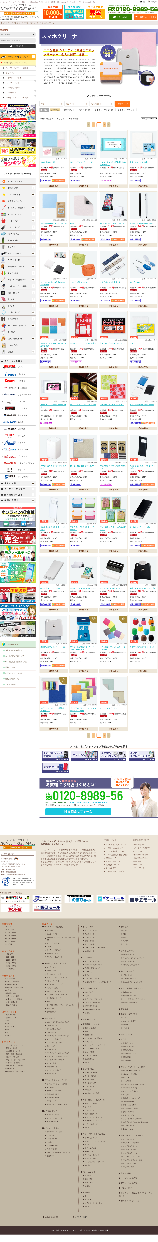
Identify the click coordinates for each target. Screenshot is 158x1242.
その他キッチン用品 (92, 1101)
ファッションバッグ (54, 1077)
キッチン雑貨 (89, 1087)
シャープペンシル (53, 951)
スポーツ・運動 (90, 1166)
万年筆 (49, 954)
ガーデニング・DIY (91, 1159)
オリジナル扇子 (128, 1174)
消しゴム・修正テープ (54, 964)
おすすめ (55, 117)
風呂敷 (125, 948)
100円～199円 (11, 940)
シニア (8, 1040)
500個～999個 (11, 973)
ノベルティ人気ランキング (116, 852)
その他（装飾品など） (131, 1010)
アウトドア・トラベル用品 (94, 1141)
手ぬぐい (126, 945)
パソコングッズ (50, 1118)
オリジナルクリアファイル (132, 1164)
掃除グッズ (89, 1039)
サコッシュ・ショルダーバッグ (58, 1064)
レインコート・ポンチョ (93, 1210)
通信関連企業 (11, 1001)
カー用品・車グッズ (92, 1162)
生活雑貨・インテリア (92, 1032)
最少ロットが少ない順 (104, 117)
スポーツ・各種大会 (13, 1070)
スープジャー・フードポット (95, 955)
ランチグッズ (89, 1094)
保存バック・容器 (91, 1080)
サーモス (14, 443)
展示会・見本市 (11, 1055)
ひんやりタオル (128, 962)
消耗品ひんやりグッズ (131, 972)
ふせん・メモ (51, 974)
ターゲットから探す (129, 1186)
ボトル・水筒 (88, 934)
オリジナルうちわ (129, 1171)
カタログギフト (127, 1042)
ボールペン (51, 938)
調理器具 (88, 1097)
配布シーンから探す (129, 1191)
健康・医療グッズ (91, 1121)
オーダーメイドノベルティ (132, 1143)
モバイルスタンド (13, 90)
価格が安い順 (68, 117)
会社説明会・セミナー (14, 1058)
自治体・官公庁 (11, 1012)
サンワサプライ (17, 484)
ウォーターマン (17, 402)
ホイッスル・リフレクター (94, 1006)
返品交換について (12, 686)
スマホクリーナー (13, 95)
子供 (7, 1037)
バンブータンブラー (92, 986)
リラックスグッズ (91, 1131)
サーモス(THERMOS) (130, 1116)
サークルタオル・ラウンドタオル (58, 1160)
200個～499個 (11, 970)
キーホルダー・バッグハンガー (96, 1053)
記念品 (123, 1047)
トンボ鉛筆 (15, 395)
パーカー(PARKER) (130, 1095)
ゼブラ (13, 374)
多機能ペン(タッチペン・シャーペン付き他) (61, 946)
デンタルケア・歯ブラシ (93, 1125)
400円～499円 (11, 949)
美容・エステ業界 (12, 1004)
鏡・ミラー (89, 1114)
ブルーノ (14, 477)
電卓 (48, 1009)
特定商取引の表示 (141, 865)
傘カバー (88, 1207)
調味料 (125, 1032)
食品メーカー (11, 998)
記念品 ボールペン (129, 1061)
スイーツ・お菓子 (129, 1028)
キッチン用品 (88, 1076)
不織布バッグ (51, 1040)
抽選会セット (128, 1000)
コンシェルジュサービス (115, 879)
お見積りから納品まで (13, 658)
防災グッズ (89, 1003)
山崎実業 (14, 436)
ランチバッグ (51, 1057)
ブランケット (128, 982)
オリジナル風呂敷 (129, 1157)
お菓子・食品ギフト (129, 1021)
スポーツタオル (52, 1156)
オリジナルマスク (129, 1147)
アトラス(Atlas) (128, 1119)
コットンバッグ (52, 1033)
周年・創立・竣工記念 (14, 1061)
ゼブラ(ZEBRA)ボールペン (132, 1078)
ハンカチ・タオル (51, 1136)
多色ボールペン (52, 941)
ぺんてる (14, 388)
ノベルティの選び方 (142, 856)
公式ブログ (138, 872)
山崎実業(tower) (128, 1109)
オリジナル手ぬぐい (130, 1153)
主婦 (7, 1031)
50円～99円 (10, 937)
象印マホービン (17, 457)
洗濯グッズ (89, 1042)
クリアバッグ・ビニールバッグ (58, 1060)
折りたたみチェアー (92, 1145)
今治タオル (51, 1163)
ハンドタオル (51, 1143)
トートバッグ (49, 1026)
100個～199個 (11, 967)
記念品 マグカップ (129, 1054)
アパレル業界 (11, 986)
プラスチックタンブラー (93, 972)
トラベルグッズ (90, 1155)
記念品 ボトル (128, 1057)
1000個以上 (10, 976)
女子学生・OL (11, 1025)
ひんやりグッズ (127, 958)
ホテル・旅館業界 (12, 989)
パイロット (15, 381)
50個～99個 (10, 964)
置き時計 (88, 1183)
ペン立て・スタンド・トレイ (57, 985)
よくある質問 (10, 692)
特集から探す (126, 1195)
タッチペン (10, 80)
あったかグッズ (127, 979)
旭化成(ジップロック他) (131, 1106)
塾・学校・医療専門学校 (15, 995)
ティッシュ (89, 1049)
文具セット (51, 1016)
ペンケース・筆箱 (53, 988)
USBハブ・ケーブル (54, 1122)
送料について (10, 675)
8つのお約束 (139, 852)
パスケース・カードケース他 (57, 1002)
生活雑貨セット (90, 1066)
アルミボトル (89, 941)
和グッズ (124, 934)
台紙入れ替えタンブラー (93, 976)
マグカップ (89, 979)
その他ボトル (89, 958)
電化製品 (124, 1017)
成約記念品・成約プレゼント (16, 1079)
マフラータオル (52, 1153)
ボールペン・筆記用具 (53, 934)
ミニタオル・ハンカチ (54, 1139)
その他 (87, 1020)
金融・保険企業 (11, 1009)
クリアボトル (89, 945)
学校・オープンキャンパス (15, 1067)
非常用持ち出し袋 (91, 1013)
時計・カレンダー (90, 1179)
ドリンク (126, 1035)
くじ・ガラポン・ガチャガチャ (134, 1006)
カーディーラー (11, 992)
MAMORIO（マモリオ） (93, 1017)
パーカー (14, 409)
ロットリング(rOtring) (131, 1099)
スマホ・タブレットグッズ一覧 (15, 70)
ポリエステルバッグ (54, 1036)
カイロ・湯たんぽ (129, 986)
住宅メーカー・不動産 (14, 1007)
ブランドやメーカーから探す (133, 1074)
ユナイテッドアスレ (18, 470)
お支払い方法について (13, 681)
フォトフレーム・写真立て (94, 1046)
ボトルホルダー (90, 952)
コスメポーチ (89, 1118)
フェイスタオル (52, 1146)
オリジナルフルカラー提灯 (132, 1167)
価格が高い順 (84, 117)
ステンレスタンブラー (93, 969)
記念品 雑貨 (127, 1068)
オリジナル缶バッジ (130, 1160)
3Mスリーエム (128, 1136)
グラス (87, 982)
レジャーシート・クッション (95, 1149)
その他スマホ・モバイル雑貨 (17, 105)
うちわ (125, 938)
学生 (7, 1028)
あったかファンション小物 (132, 989)
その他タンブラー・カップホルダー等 (98, 989)
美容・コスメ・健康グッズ (94, 1107)
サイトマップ (139, 876)
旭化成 (13, 429)
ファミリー (10, 1034)
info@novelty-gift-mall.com (92, 810)
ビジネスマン (11, 1022)
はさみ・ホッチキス (54, 999)
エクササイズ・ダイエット (94, 1128)
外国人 (8, 1043)
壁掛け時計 (89, 1186)
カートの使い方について (14, 663)
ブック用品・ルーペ (54, 1005)
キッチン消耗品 (90, 1083)
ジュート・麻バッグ (54, 1047)
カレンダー (89, 1190)
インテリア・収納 (91, 1063)
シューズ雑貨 (89, 1059)
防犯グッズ (89, 1000)
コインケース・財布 (92, 1056)
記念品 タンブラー (129, 1051)
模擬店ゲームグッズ (130, 1003)
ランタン (88, 1152)
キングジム (15, 422)
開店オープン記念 (12, 1064)
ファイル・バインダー (54, 981)
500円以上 (10, 952)
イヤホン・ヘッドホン (14, 85)
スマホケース (11, 100)
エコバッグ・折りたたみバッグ (58, 1029)
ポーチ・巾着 (51, 1071)
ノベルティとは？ (81, 1224)
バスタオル (51, 1150)
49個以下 (9, 962)
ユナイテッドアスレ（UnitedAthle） (136, 1129)
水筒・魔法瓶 (89, 948)
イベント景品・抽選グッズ (132, 996)
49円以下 (9, 934)
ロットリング (16, 415)
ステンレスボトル (91, 938)
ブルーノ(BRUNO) (129, 1112)
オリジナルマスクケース (131, 1150)
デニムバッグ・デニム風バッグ (58, 1043)
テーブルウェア (90, 1090)
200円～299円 (11, 943)
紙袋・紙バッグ (52, 1074)
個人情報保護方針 (141, 862)
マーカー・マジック (54, 957)
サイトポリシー (140, 859)
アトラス (14, 450)
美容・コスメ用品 (91, 1111)
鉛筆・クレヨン (52, 961)
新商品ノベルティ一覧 (130, 1208)
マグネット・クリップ (54, 992)
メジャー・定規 (52, 995)
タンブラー (87, 965)
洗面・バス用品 (90, 1035)
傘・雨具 (86, 1200)
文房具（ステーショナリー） (56, 971)
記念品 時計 (127, 1064)
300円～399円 (11, 946)
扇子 (124, 941)
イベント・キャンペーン (15, 1053)
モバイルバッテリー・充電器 (17, 75)
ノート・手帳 (51, 978)
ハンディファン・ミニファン (95, 1169)
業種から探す (126, 1181)
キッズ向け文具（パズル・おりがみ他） (61, 1012)
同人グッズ (10, 1076)
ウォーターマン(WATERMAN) (133, 1092)
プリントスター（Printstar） (133, 1126)
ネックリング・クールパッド (133, 965)
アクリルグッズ (89, 1027)
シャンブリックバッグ (54, 1050)
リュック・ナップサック (55, 1067)
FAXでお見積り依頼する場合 (16, 669)
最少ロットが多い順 (126, 117)
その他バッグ (51, 1081)
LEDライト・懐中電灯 (92, 1010)
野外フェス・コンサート (15, 1073)
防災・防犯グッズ (90, 996)
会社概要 (137, 869)
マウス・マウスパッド (54, 1126)
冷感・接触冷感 (128, 969)
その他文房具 (51, 1019)
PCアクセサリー (52, 1129)
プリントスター (17, 463)
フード (125, 1025)
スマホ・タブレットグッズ (55, 1087)
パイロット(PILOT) (130, 1082)
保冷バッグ (51, 1054)
